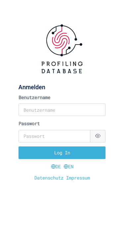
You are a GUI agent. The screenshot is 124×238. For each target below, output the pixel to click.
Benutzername (34, 97)
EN (68, 166)
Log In (62, 152)
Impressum (78, 178)
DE (57, 166)
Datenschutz (50, 178)
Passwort (29, 123)
